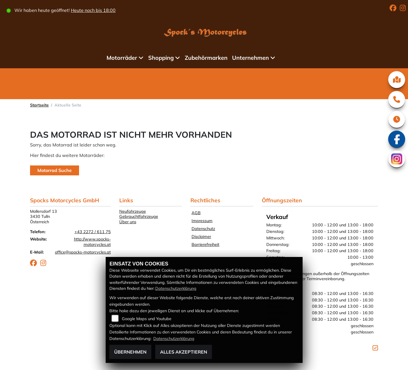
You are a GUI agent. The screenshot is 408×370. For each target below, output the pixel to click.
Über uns (127, 221)
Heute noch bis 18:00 (93, 10)
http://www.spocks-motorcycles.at (92, 242)
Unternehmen (250, 57)
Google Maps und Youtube (146, 318)
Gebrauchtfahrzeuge (138, 216)
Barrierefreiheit (205, 244)
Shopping (161, 57)
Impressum (202, 220)
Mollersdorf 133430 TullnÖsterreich (43, 216)
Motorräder (122, 57)
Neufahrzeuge (132, 211)
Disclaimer (201, 236)
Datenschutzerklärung (175, 288)
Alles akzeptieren (183, 352)
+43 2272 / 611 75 (93, 231)
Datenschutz (203, 228)
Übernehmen (130, 352)
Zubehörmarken (206, 57)
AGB (196, 212)
